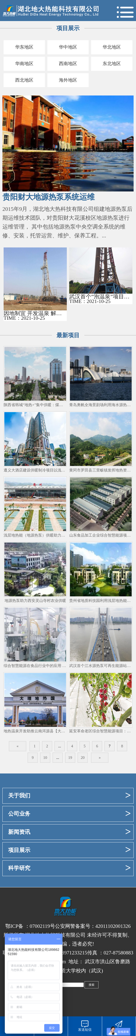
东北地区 (112, 64)
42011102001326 (113, 927)
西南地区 (68, 64)
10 (45, 759)
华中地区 (68, 47)
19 (70, 759)
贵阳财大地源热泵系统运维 (48, 198)
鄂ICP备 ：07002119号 (30, 927)
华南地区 (24, 64)
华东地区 (24, 47)
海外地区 (68, 81)
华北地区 (112, 47)
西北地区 (24, 81)
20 (83, 759)
